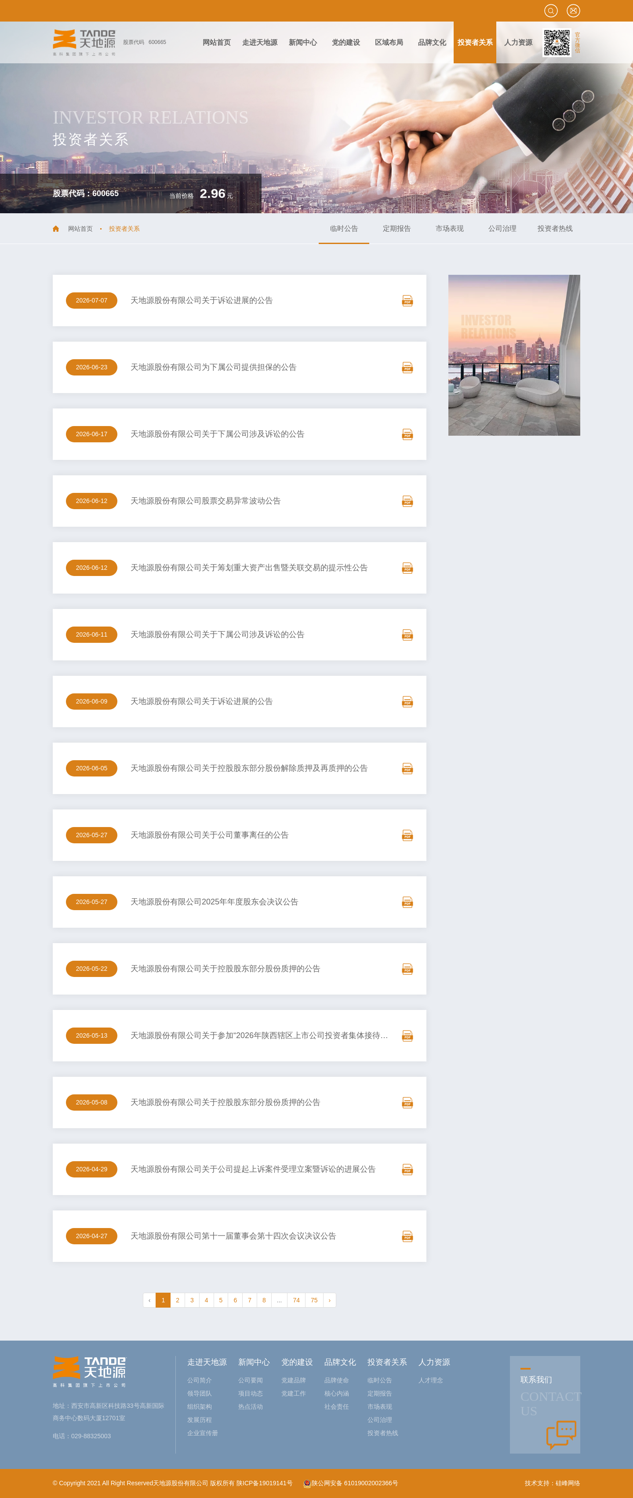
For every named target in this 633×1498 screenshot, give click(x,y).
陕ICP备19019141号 (264, 1483)
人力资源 (434, 1362)
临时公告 (344, 228)
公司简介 (199, 1380)
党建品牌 (293, 1380)
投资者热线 (555, 228)
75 (314, 1300)
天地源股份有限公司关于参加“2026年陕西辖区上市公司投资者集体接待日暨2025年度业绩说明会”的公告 (313, 1035)
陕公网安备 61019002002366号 (350, 1483)
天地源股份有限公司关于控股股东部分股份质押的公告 (225, 968)
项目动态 (250, 1393)
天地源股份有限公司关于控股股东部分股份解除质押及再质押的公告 (249, 768)
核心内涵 (336, 1393)
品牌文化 (340, 1362)
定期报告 (397, 228)
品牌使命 (336, 1380)
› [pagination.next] (330, 1300)
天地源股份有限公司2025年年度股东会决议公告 (214, 901)
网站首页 (80, 228)
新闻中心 (254, 1362)
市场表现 (450, 228)
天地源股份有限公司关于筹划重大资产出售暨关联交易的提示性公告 (249, 567)
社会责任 (336, 1406)
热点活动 (250, 1406)
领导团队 (199, 1393)
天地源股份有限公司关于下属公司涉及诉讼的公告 (218, 434)
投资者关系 (387, 1362)
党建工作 (293, 1393)
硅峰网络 (568, 1483)
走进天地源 (207, 1362)
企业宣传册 (202, 1432)
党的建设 (297, 1362)
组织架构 (199, 1406)
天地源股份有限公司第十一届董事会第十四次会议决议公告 (233, 1236)
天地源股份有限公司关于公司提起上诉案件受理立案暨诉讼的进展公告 (253, 1169)
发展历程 (199, 1419)
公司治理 (502, 228)
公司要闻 (250, 1380)
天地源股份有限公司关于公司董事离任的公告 (210, 835)
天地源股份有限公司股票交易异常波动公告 (206, 500)
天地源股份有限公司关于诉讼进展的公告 (202, 300)
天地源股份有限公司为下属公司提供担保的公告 (214, 367)
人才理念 (430, 1380)
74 (296, 1300)
